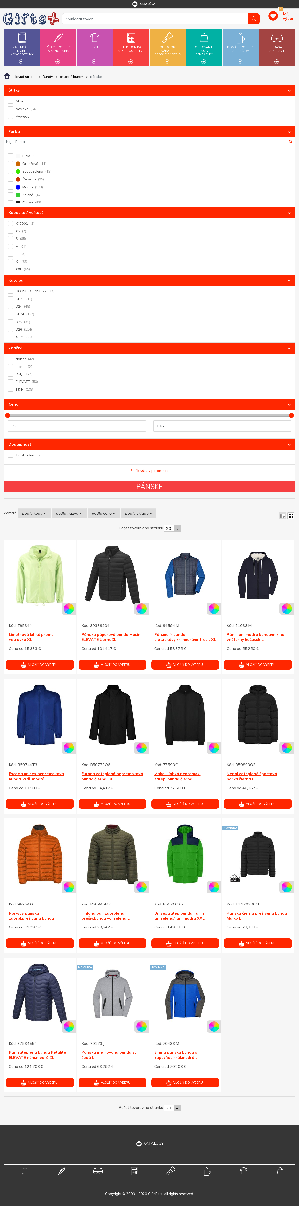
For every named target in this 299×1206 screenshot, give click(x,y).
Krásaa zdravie (277, 46)
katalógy (144, 4)
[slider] (7, 415)
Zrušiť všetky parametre (149, 471)
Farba (14, 131)
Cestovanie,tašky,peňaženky (204, 47)
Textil (95, 44)
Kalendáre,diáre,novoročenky (22, 47)
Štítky (14, 90)
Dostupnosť (20, 444)
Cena (14, 404)
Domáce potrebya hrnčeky (240, 46)
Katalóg (16, 280)
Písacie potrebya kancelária (58, 46)
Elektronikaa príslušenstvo (131, 46)
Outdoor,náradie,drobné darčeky (168, 47)
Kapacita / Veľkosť (26, 212)
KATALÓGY (150, 1143)
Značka (15, 348)
